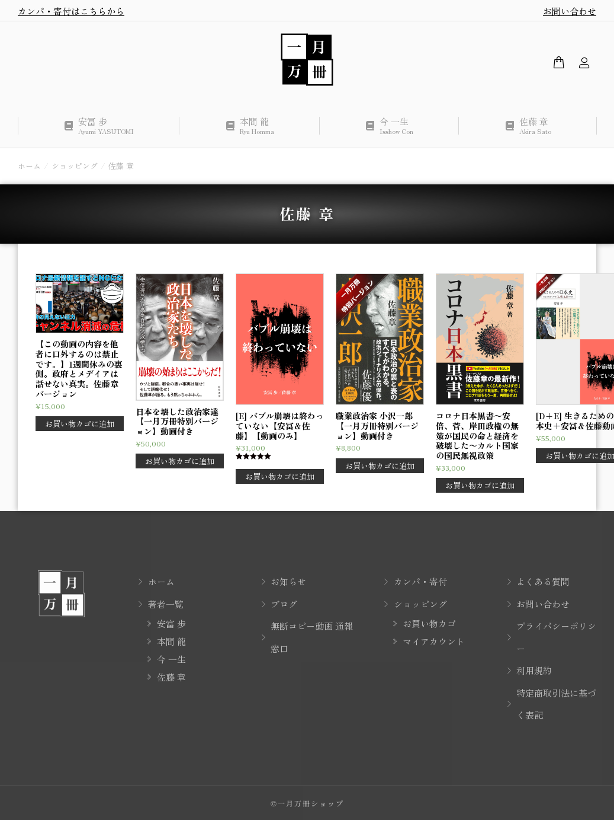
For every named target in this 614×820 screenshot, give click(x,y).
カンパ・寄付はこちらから (71, 11)
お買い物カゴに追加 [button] (79, 423)
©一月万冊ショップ (307, 803)
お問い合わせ (569, 11)
